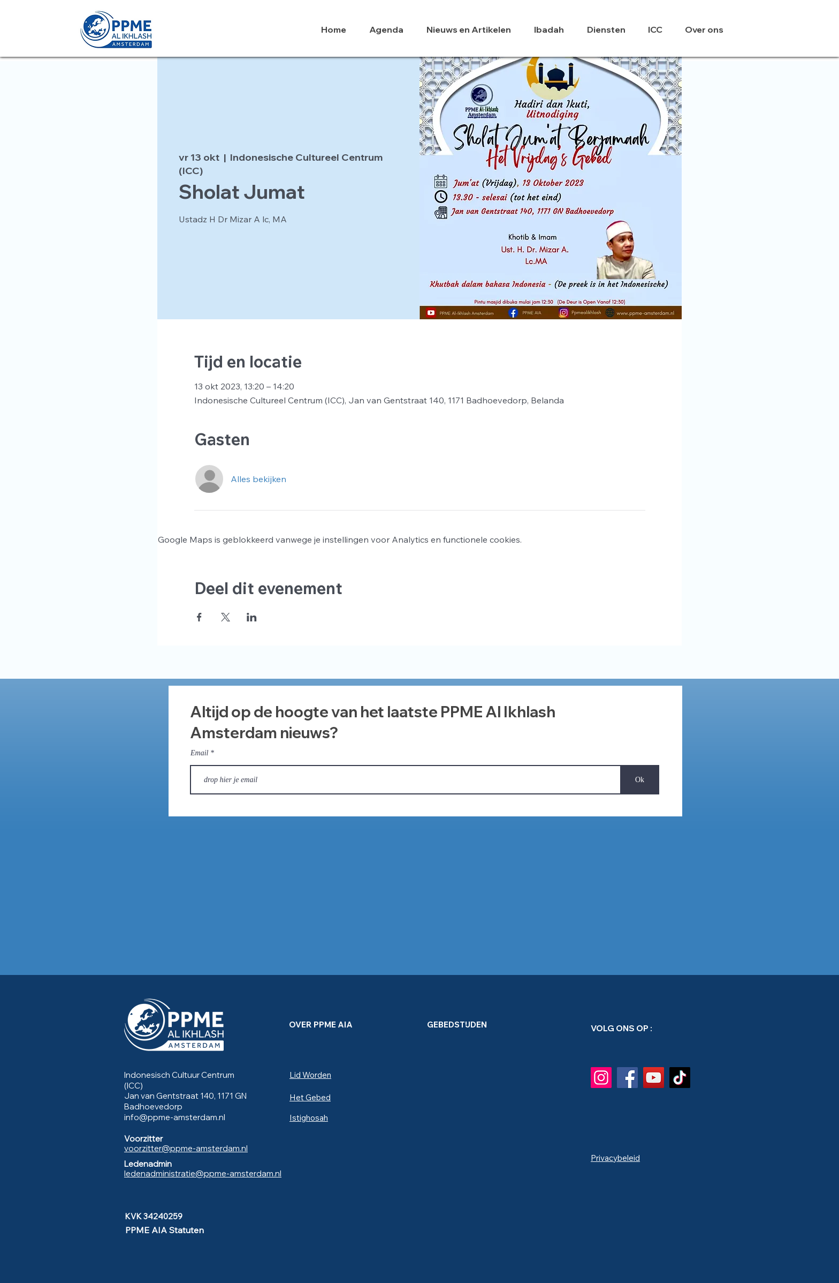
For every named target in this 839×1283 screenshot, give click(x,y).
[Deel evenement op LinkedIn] (252, 617)
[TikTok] (679, 1077)
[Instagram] (601, 1077)
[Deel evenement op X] (225, 617)
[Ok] (639, 779)
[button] (552, 29)
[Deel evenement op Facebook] (199, 617)
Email (199, 753)
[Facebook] (627, 1077)
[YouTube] (653, 1077)
